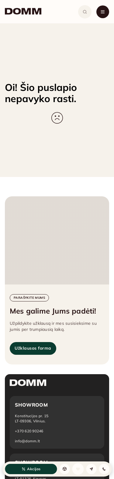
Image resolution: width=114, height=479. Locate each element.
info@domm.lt (27, 441)
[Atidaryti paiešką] (85, 11)
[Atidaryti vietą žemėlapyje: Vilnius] (31, 418)
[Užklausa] (91, 469)
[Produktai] (64, 469)
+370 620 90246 (29, 431)
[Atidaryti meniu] (102, 11)
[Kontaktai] (104, 469)
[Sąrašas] (78, 469)
